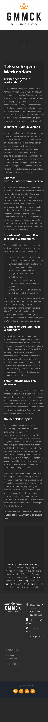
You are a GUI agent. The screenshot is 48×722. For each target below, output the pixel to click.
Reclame (8, 584)
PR (8, 587)
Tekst (33, 584)
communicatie (34, 577)
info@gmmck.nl (37, 636)
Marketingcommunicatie (17, 564)
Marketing (34, 564)
